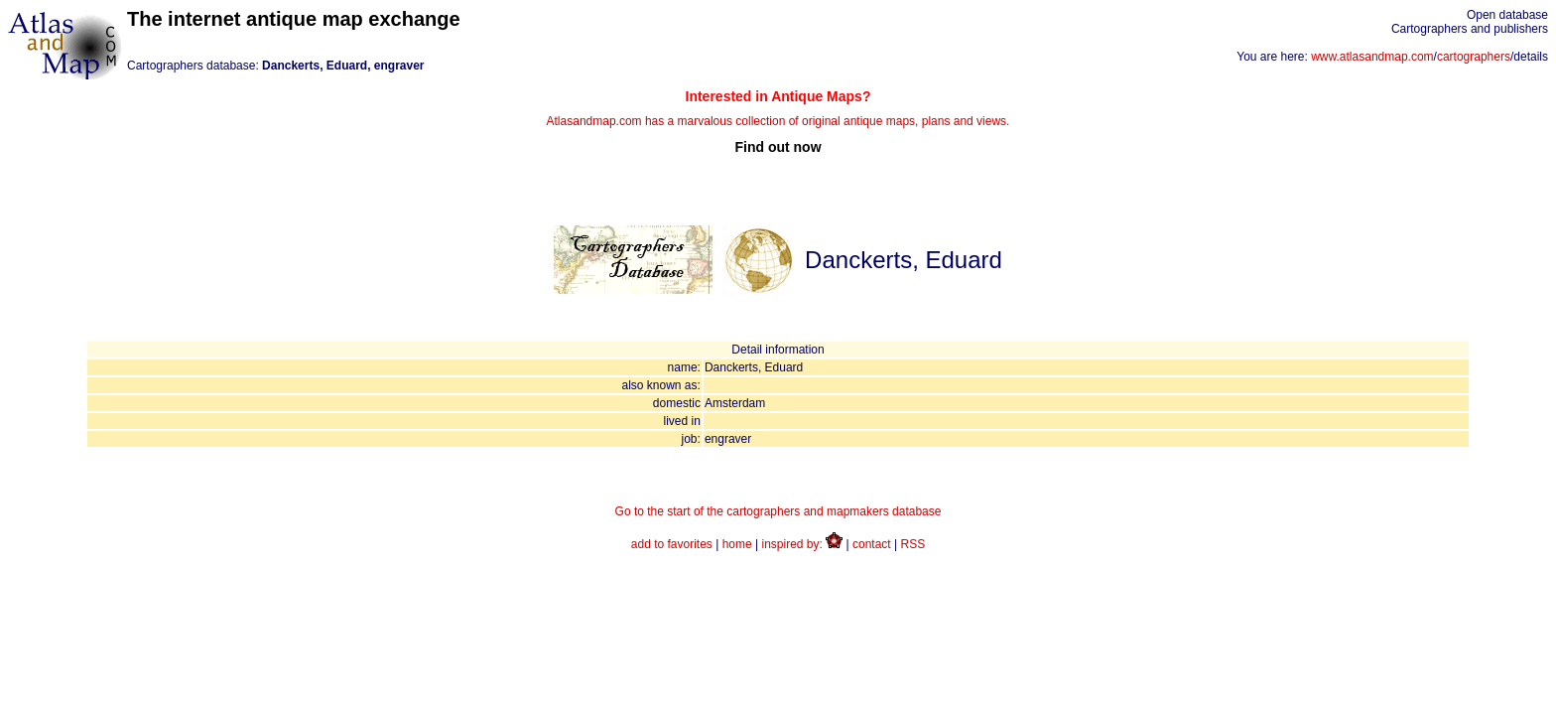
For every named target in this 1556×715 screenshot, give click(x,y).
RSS (913, 544)
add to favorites (672, 544)
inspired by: (802, 544)
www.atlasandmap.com (1372, 57)
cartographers (1473, 57)
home (737, 544)
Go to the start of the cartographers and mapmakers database (778, 511)
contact (871, 544)
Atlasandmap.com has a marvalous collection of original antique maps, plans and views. (778, 121)
